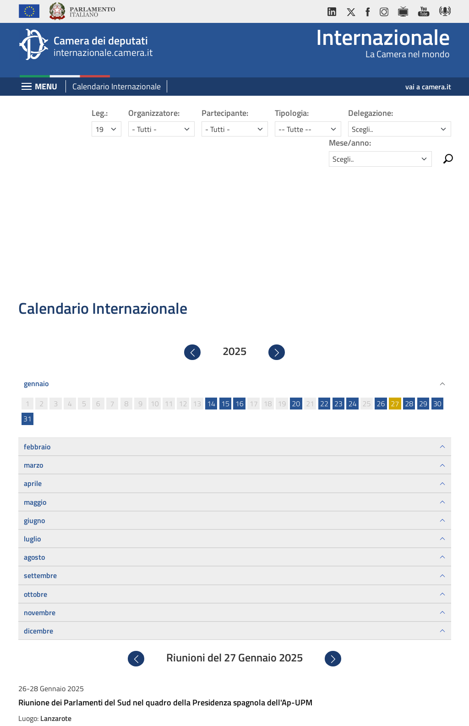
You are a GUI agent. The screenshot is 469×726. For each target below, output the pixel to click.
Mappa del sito (313, 711)
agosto (34, 429)
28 (409, 276)
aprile (33, 355)
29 (423, 276)
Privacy (194, 711)
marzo (33, 337)
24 (353, 276)
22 (324, 276)
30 (437, 276)
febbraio (37, 319)
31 (27, 291)
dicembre (38, 503)
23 (338, 276)
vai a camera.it (428, 86)
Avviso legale (153, 711)
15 (225, 276)
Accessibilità (234, 711)
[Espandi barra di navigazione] (27, 87)
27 (395, 276)
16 (239, 276)
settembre (40, 447)
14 (211, 276)
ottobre (35, 466)
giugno (34, 393)
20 (296, 276)
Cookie (272, 711)
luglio (32, 411)
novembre (39, 485)
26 (380, 276)
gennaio (36, 256)
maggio (35, 374)
